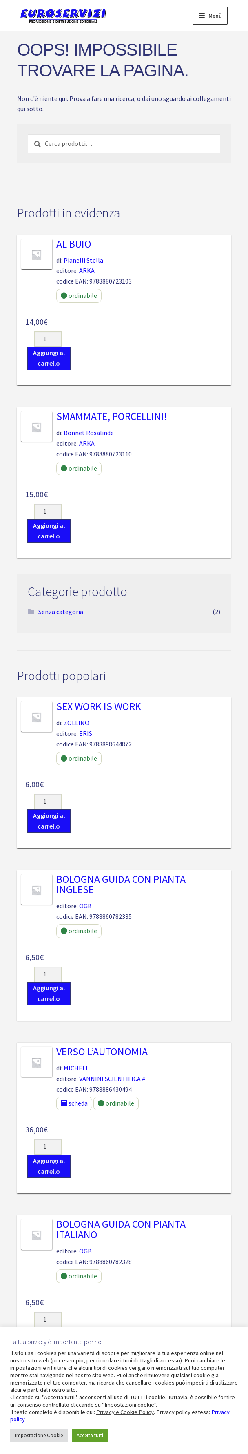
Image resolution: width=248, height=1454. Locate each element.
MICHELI (76, 1068)
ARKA (87, 270)
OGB (85, 906)
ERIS (85, 733)
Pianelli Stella (83, 260)
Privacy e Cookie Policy (125, 1412)
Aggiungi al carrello (49, 357)
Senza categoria (60, 612)
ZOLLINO (76, 723)
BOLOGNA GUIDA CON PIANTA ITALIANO (121, 1229)
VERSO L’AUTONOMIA (102, 1051)
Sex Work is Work (98, 706)
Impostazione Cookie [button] (39, 1435)
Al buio (73, 243)
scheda (74, 1103)
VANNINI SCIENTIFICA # (112, 1078)
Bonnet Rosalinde (89, 433)
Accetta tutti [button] (90, 1435)
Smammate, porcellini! (111, 416)
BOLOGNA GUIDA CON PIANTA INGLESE (121, 884)
